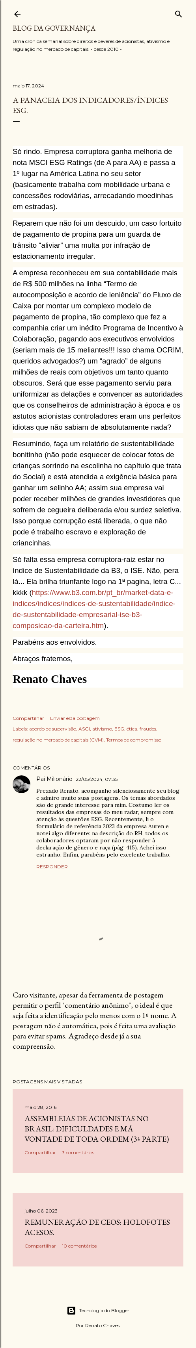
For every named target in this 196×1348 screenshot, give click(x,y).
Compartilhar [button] (28, 718)
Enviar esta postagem (75, 718)
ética (132, 729)
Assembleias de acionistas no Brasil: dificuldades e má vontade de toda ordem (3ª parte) (96, 1128)
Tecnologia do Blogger (98, 1310)
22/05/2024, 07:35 (97, 779)
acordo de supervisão (52, 729)
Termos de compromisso (133, 740)
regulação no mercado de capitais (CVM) (58, 740)
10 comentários (79, 1246)
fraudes (148, 729)
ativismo (102, 729)
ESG (119, 729)
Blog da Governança (54, 28)
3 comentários (78, 1152)
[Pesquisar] (178, 12)
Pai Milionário (54, 778)
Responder (52, 867)
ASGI (84, 729)
